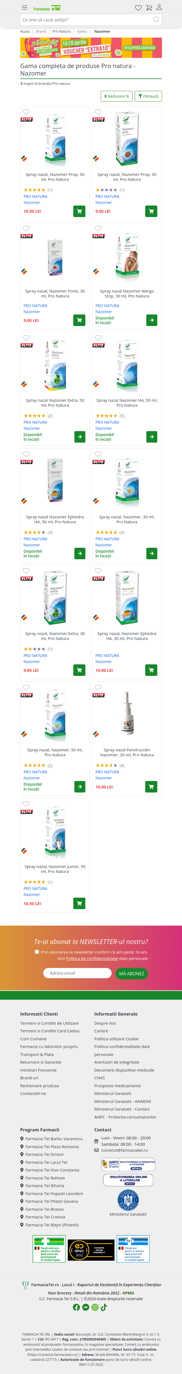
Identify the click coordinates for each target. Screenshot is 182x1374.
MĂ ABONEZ (131, 974)
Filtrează (148, 96)
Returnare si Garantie (40, 1062)
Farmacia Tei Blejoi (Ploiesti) (49, 1224)
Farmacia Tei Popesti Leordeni (51, 1193)
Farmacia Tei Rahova (42, 1178)
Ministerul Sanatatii (112, 1093)
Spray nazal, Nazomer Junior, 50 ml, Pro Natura (54, 869)
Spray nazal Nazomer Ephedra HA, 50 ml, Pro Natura (55, 519)
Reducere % (116, 96)
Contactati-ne (33, 1093)
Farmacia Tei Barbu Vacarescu (51, 1138)
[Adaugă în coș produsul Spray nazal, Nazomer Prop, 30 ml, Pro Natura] (151, 211)
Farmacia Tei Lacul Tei (44, 1162)
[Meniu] (24, 7)
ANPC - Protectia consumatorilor (125, 1117)
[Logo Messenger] (85, 1307)
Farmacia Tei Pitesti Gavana (49, 1201)
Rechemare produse (39, 1085)
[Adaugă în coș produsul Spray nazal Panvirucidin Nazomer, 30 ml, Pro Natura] (151, 787)
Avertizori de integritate (116, 1062)
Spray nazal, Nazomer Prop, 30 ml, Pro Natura (126, 177)
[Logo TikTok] (104, 1307)
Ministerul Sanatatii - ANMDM (122, 1101)
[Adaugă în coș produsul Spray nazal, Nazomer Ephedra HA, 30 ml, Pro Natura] (151, 670)
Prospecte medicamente (117, 1085)
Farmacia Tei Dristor (42, 1154)
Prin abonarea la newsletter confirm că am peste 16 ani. (94, 952)
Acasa (25, 31)
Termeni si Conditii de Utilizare (49, 1023)
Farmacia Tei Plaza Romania (49, 1146)
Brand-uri (29, 1077)
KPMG (128, 1293)
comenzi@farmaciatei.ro (124, 1150)
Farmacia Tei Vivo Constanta (50, 1170)
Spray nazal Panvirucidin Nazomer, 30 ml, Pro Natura (127, 752)
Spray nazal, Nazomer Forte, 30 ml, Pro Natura (55, 293)
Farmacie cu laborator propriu (49, 1046)
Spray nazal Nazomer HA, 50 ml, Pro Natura (127, 403)
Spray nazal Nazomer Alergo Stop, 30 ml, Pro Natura (127, 293)
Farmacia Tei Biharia (42, 1185)
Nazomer (32, 202)
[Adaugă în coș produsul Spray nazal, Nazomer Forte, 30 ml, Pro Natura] (79, 320)
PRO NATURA (35, 196)
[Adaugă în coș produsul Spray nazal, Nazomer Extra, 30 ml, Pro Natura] (79, 670)
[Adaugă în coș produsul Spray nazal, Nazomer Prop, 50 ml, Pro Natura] (79, 211)
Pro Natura (61, 31)
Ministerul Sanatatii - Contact (122, 1109)
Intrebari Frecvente (38, 1070)
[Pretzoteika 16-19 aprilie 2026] (91, 48)
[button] (151, 320)
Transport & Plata (37, 1054)
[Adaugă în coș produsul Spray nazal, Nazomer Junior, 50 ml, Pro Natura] (79, 903)
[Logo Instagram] (95, 1307)
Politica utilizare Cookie (116, 1038)
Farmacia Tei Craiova (42, 1217)
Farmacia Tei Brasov (42, 1209)
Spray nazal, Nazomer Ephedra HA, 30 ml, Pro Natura (126, 636)
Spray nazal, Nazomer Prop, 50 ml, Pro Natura (55, 177)
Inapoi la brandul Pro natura (45, 83)
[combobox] (91, 20)
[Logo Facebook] (76, 1307)
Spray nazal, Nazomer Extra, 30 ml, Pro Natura (55, 636)
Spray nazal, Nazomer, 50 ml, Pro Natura (55, 752)
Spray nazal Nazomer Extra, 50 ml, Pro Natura (55, 403)
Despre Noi (105, 1023)
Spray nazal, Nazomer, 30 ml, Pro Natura (127, 519)
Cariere (101, 1030)
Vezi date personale (102, 958)
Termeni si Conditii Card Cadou (50, 1030)
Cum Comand (33, 1038)
